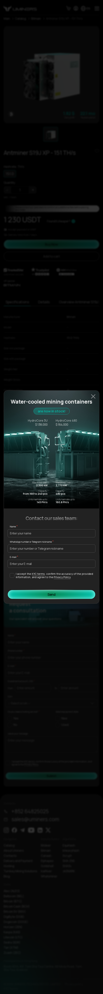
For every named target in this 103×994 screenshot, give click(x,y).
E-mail (13, 557)
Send (51, 594)
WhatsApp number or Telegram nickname (31, 541)
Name (13, 526)
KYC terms (38, 574)
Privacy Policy (62, 577)
